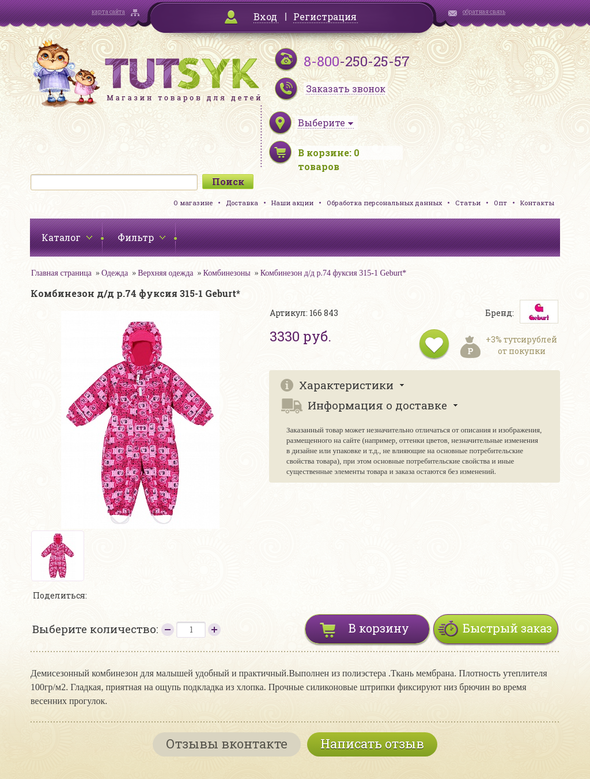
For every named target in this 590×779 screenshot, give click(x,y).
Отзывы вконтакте (227, 743)
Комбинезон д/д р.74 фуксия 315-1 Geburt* (333, 273)
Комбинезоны (227, 273)
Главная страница (61, 273)
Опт (500, 202)
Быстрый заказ (507, 627)
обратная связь (484, 12)
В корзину (379, 627)
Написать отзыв (372, 743)
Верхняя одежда (165, 273)
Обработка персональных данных (384, 202)
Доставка (242, 202)
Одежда (114, 273)
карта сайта (108, 12)
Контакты (537, 202)
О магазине (193, 202)
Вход (265, 16)
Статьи (468, 202)
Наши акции (292, 202)
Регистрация (325, 16)
